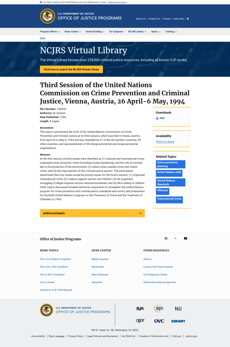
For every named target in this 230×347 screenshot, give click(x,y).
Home (42, 38)
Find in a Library (165, 141)
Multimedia (98, 266)
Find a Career (47, 282)
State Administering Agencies (159, 282)
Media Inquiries (100, 259)
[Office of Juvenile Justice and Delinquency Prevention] (140, 323)
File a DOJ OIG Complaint (54, 266)
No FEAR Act (128, 336)
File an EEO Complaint (52, 274)
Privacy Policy (75, 336)
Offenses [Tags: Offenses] (162, 190)
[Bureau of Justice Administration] (140, 311)
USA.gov (176, 336)
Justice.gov (191, 336)
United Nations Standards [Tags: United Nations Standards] (166, 182)
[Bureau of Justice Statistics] (159, 313)
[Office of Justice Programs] (47, 16)
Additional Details (54, 213)
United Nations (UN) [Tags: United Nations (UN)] (169, 172)
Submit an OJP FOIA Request (56, 289)
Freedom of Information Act (153, 336)
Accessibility (38, 336)
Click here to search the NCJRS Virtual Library (71, 69)
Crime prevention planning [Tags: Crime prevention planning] (167, 164)
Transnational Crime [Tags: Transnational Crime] (169, 198)
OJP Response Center (155, 274)
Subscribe (178, 18)
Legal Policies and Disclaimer (102, 336)
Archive (147, 259)
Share (190, 21)
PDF (162, 118)
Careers (167, 18)
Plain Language (57, 336)
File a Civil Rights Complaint (55, 259)
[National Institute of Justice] (178, 311)
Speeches (97, 282)
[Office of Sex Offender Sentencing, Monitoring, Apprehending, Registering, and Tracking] (178, 323)
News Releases (100, 274)
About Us (141, 18)
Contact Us (154, 18)
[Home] (89, 16)
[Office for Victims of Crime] (159, 323)
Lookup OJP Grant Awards (158, 266)
